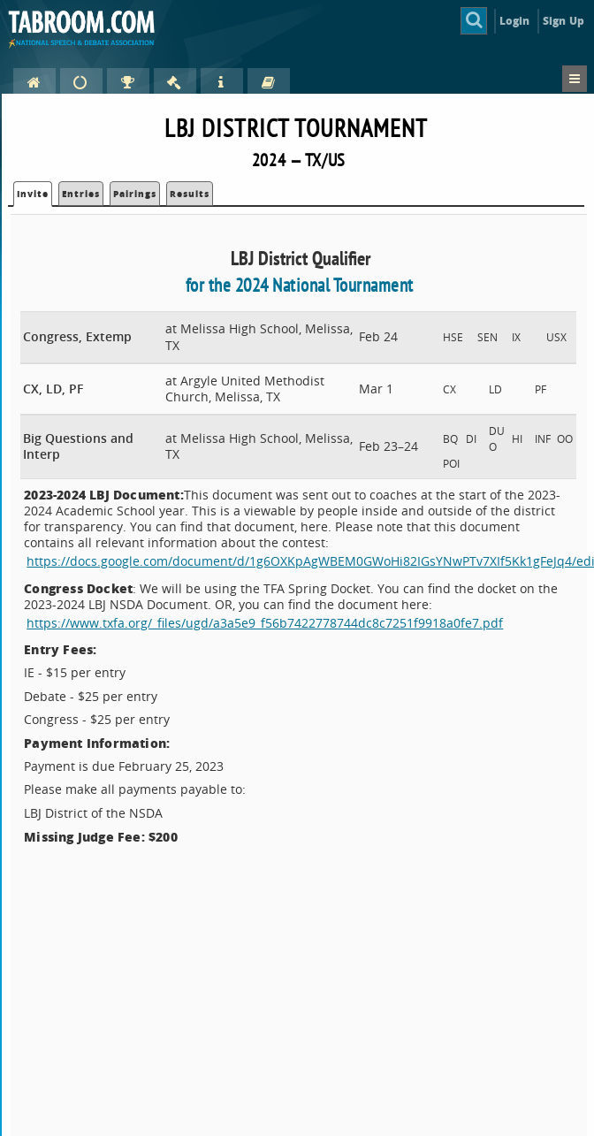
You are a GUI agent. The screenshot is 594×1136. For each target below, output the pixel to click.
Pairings (134, 193)
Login (514, 20)
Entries (81, 193)
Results (189, 193)
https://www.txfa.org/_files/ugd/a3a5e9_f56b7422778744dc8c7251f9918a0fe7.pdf (265, 622)
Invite (33, 193)
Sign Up (563, 20)
